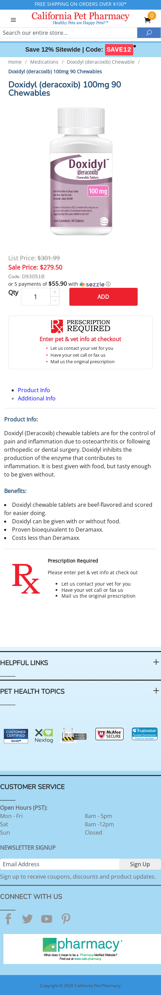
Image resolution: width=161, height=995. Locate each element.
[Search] (68, 32)
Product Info (34, 390)
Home (15, 62)
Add (103, 297)
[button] (80, 284)
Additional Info (37, 398)
